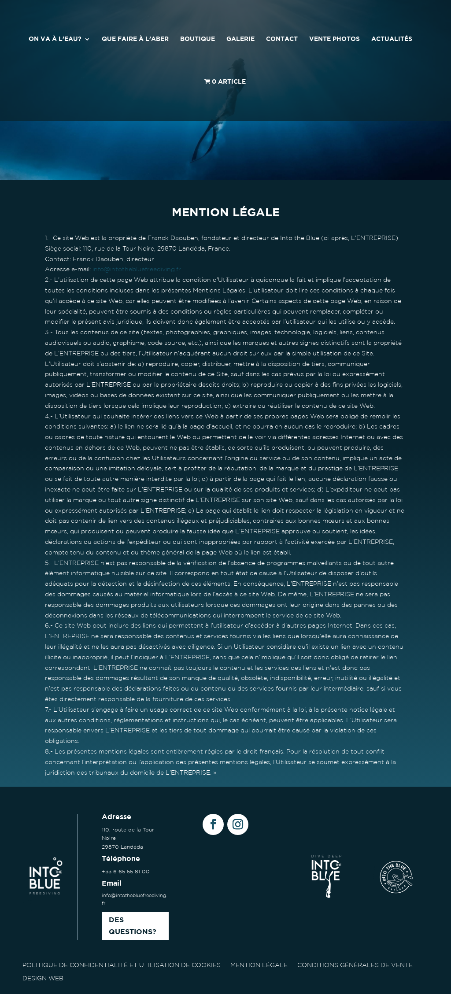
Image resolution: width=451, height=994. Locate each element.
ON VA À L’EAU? (55, 39)
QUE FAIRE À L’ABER (135, 39)
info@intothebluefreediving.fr (136, 269)
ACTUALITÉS (391, 39)
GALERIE (240, 39)
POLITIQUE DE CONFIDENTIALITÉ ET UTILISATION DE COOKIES (121, 964)
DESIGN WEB (42, 978)
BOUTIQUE (197, 39)
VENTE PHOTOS (334, 39)
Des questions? (132, 926)
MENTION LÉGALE (259, 964)
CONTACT (282, 39)
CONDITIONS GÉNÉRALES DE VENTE (355, 964)
